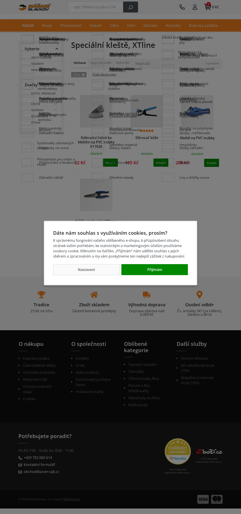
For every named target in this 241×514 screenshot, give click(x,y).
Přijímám (154, 269)
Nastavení (86, 269)
